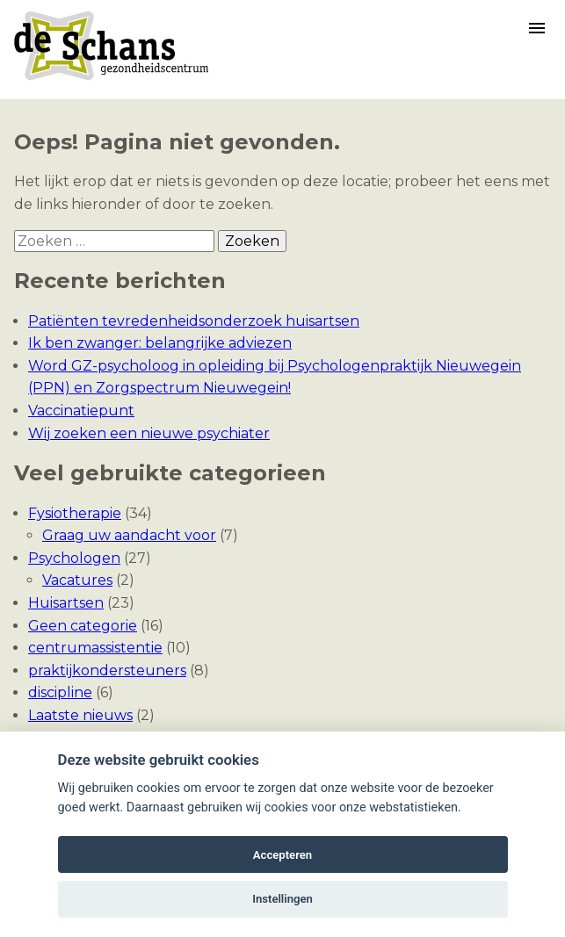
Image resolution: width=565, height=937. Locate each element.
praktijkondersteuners (107, 670)
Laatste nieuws (80, 715)
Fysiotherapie (74, 513)
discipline (60, 692)
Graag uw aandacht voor (129, 535)
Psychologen (74, 558)
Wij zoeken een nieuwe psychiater (149, 433)
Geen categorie (82, 625)
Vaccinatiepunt (81, 410)
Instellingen (282, 898)
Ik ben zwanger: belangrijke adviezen (160, 343)
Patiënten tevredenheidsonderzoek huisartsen (193, 321)
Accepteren (282, 854)
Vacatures (77, 580)
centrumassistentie (95, 647)
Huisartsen (66, 603)
